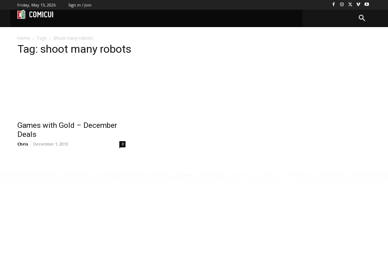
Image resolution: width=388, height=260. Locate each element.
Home (23, 38)
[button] (362, 18)
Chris (22, 144)
